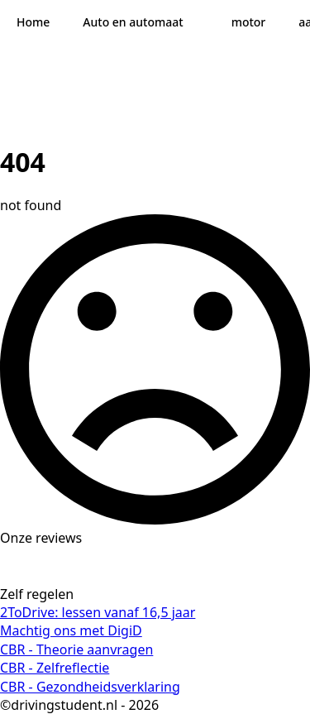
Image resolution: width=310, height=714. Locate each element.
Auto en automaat (133, 22)
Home (33, 22)
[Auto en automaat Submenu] (199, 22)
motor (248, 22)
